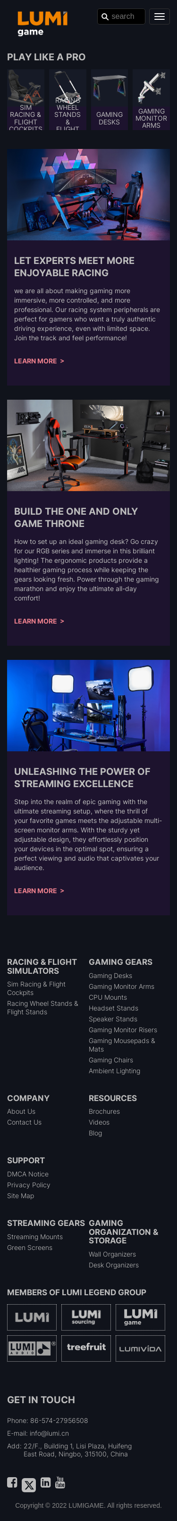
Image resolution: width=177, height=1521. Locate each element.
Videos (99, 1122)
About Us (21, 1111)
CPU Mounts (108, 997)
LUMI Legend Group (104, 1292)
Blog (95, 1133)
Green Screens (29, 1247)
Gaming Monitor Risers (123, 1030)
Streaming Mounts (35, 1237)
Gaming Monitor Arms (121, 986)
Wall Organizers (112, 1254)
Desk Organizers (114, 1265)
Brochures (104, 1111)
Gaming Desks (110, 975)
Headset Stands (113, 1008)
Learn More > (39, 361)
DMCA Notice (28, 1174)
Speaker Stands (113, 1019)
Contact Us (24, 1122)
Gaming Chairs (111, 1060)
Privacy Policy (29, 1185)
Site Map (20, 1196)
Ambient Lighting (114, 1071)
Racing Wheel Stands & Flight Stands (42, 1007)
